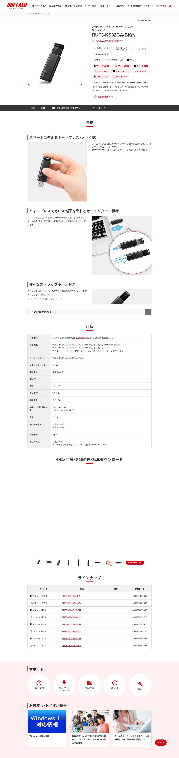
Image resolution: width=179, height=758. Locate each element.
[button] (135, 563)
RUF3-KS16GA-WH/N (71, 645)
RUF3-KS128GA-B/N (71, 596)
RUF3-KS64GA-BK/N (71, 610)
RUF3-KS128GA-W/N (71, 603)
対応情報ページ (83, 337)
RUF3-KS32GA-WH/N (71, 631)
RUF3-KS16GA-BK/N (71, 638)
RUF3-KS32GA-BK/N (71, 624)
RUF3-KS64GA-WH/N (71, 617)
